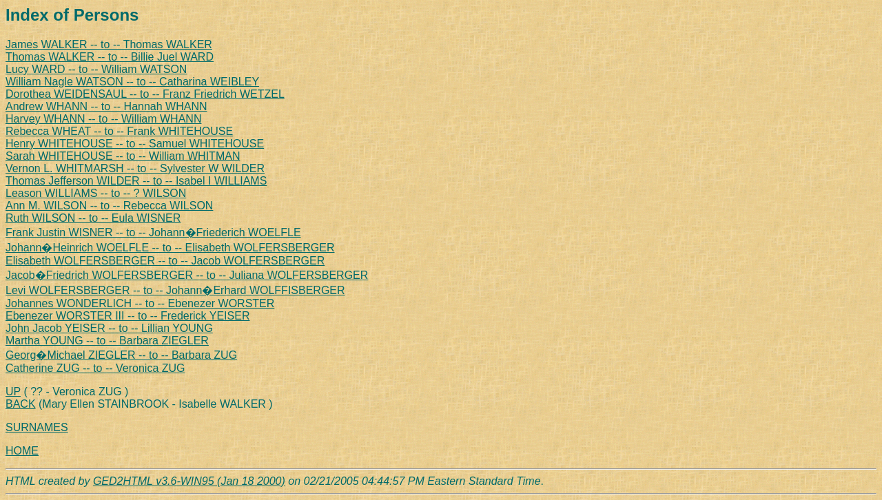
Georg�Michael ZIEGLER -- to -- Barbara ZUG (121, 355)
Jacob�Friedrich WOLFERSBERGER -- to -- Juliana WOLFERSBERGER (187, 275)
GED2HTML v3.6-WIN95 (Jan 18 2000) (189, 481)
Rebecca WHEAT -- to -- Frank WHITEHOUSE (119, 131)
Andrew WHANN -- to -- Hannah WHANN (106, 106)
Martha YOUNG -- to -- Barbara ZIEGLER (107, 340)
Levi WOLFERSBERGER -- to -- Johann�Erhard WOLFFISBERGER (175, 290)
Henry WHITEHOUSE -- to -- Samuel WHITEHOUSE (135, 143)
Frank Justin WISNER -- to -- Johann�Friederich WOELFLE (153, 232)
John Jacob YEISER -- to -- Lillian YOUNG (109, 328)
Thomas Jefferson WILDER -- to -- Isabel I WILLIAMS (136, 181)
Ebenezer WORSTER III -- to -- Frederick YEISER (127, 316)
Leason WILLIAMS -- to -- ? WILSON (96, 193)
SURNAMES (37, 427)
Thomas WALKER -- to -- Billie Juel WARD (110, 57)
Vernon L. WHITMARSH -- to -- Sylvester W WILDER (135, 168)
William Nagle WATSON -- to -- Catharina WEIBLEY (132, 81)
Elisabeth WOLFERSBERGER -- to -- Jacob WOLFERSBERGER (165, 261)
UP (13, 391)
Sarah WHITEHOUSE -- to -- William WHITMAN (123, 156)
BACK (21, 404)
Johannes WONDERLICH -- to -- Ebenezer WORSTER (140, 303)
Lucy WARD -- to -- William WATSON (96, 69)
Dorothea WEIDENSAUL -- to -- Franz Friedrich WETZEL (145, 94)
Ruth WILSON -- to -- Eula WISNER (93, 218)
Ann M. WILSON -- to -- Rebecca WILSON (109, 205)
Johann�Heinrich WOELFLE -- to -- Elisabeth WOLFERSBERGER (170, 247)
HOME (22, 451)
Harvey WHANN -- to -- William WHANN (103, 119)
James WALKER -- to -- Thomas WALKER (109, 44)
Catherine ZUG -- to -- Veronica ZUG (95, 368)
